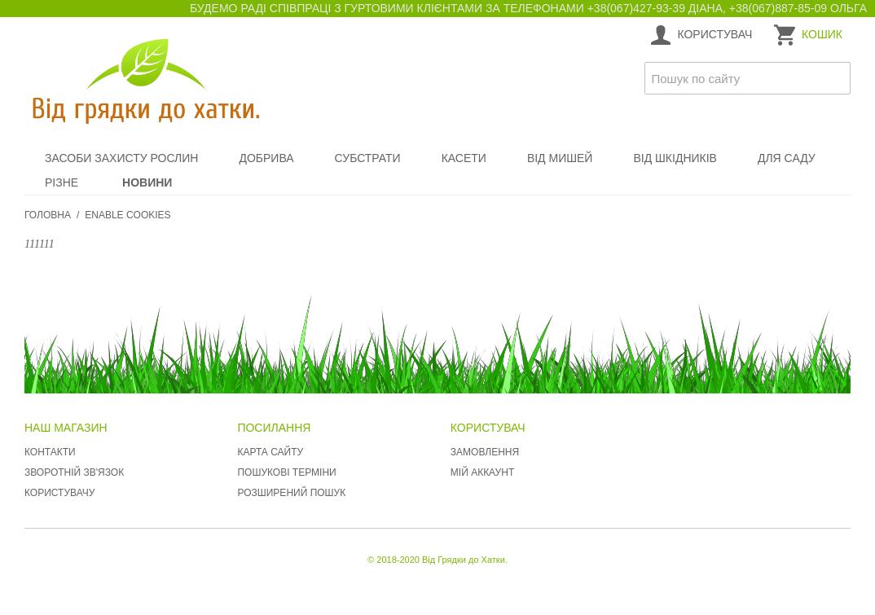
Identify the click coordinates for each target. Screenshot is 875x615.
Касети (464, 158)
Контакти (50, 452)
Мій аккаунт (482, 472)
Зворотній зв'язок (74, 472)
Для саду (787, 158)
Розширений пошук (291, 493)
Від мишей (560, 158)
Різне (61, 182)
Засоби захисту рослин (121, 158)
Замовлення (485, 452)
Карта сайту (270, 452)
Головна (47, 215)
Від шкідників (675, 158)
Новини (147, 182)
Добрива (266, 158)
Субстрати (368, 158)
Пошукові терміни (286, 472)
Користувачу (59, 493)
